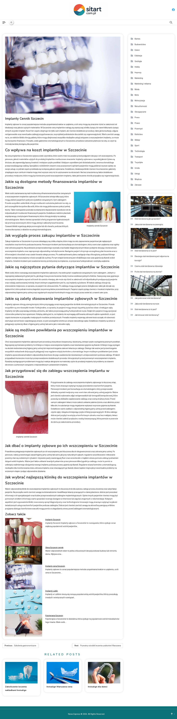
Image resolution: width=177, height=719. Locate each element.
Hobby (137, 67)
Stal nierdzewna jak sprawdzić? (148, 219)
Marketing (139, 78)
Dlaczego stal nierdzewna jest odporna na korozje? (152, 258)
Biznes (137, 39)
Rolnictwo (139, 134)
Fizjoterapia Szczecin (54, 616)
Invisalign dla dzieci (97, 686)
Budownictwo (140, 44)
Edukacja (138, 56)
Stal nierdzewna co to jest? (146, 251)
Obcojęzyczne (140, 112)
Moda (137, 89)
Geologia (138, 61)
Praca (137, 117)
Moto (137, 95)
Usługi (137, 174)
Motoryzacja (140, 101)
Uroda (137, 168)
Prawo (137, 123)
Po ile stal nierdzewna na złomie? (148, 272)
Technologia (140, 151)
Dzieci (137, 50)
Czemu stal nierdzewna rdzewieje (149, 266)
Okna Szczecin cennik (54, 548)
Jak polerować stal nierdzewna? (148, 298)
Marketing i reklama (143, 84)
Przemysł (139, 129)
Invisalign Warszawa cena (59, 686)
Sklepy (137, 140)
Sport (137, 146)
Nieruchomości (141, 106)
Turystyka (139, 162)
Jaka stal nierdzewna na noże (147, 304)
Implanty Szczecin (53, 520)
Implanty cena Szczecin (55, 566)
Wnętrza (138, 179)
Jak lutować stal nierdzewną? (147, 315)
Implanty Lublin (51, 591)
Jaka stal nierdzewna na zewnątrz (149, 224)
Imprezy (138, 72)
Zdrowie (138, 185)
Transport (139, 157)
